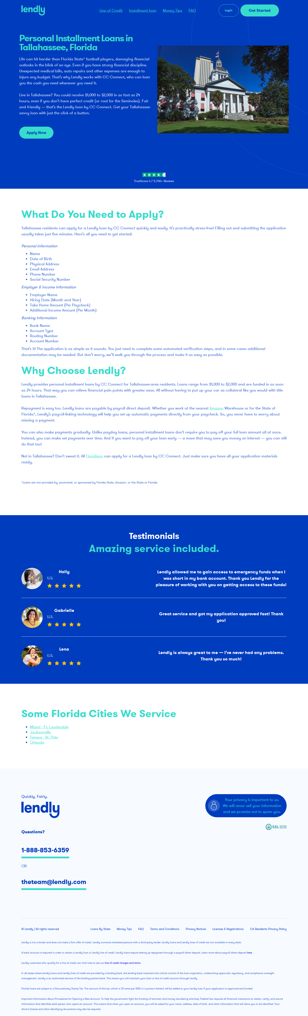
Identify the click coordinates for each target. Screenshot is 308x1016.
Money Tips (172, 10)
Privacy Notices (196, 929)
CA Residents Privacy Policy (268, 929)
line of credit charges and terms (123, 963)
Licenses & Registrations (228, 929)
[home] (52, 10)
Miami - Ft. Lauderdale (49, 727)
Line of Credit (111, 10)
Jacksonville (40, 732)
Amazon (216, 408)
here (249, 952)
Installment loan (142, 10)
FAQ (192, 10)
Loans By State (100, 929)
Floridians (94, 456)
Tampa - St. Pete (44, 737)
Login (228, 10)
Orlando (37, 742)
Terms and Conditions (164, 929)
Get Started (259, 10)
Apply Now (36, 132)
